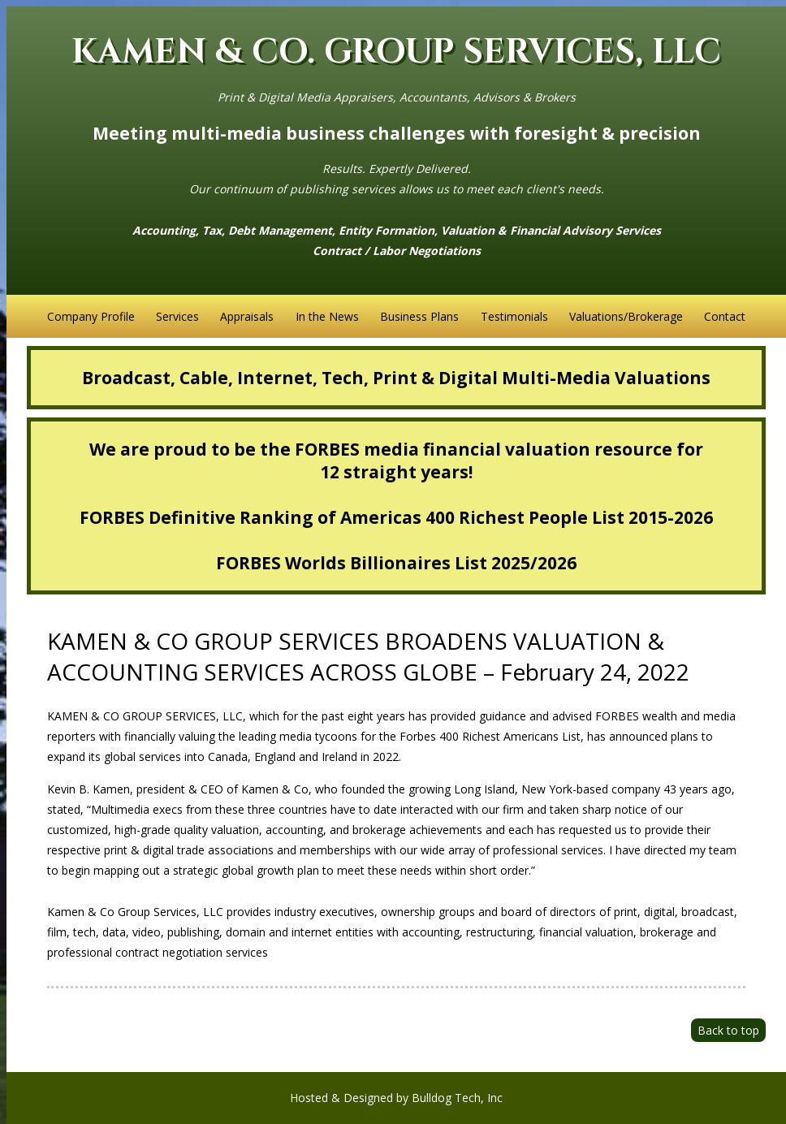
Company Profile (91, 316)
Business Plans (419, 316)
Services (177, 316)
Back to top (728, 1030)
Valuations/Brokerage (626, 316)
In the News (327, 316)
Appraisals (247, 316)
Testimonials (514, 316)
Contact (724, 316)
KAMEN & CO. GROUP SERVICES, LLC (396, 52)
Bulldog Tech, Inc (457, 1097)
